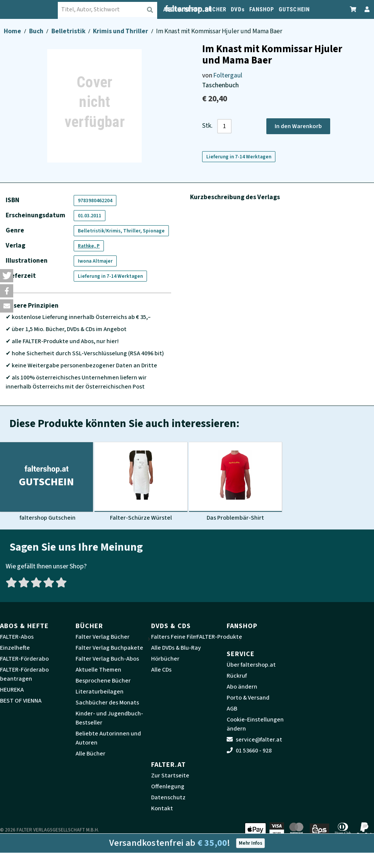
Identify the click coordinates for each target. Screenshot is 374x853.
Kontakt (162, 808)
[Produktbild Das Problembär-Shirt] (235, 482)
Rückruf (237, 676)
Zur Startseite (170, 775)
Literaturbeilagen (100, 691)
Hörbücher (165, 659)
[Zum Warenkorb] (353, 9)
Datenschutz (168, 797)
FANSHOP (262, 9)
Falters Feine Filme (176, 637)
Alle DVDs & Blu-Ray (176, 648)
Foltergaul (227, 75)
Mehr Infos (250, 843)
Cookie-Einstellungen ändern (255, 724)
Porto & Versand (248, 698)
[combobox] (113, 9)
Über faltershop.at (251, 665)
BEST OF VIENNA (21, 701)
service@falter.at (254, 739)
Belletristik (69, 31)
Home (13, 31)
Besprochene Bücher (103, 681)
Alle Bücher (90, 753)
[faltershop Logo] (35, 9)
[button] (6, 275)
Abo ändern (242, 687)
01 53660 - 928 (249, 750)
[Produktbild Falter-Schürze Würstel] (140, 482)
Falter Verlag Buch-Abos (107, 659)
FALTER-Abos (17, 637)
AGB (232, 708)
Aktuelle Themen (98, 670)
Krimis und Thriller (121, 31)
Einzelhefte (15, 648)
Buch (37, 31)
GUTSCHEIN (294, 9)
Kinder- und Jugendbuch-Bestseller (109, 718)
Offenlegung (167, 786)
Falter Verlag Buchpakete (109, 648)
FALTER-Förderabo (24, 659)
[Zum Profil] (365, 9)
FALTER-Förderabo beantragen (24, 674)
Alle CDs (161, 670)
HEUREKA (12, 690)
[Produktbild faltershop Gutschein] (46, 482)
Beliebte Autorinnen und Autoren (108, 738)
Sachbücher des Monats (107, 702)
